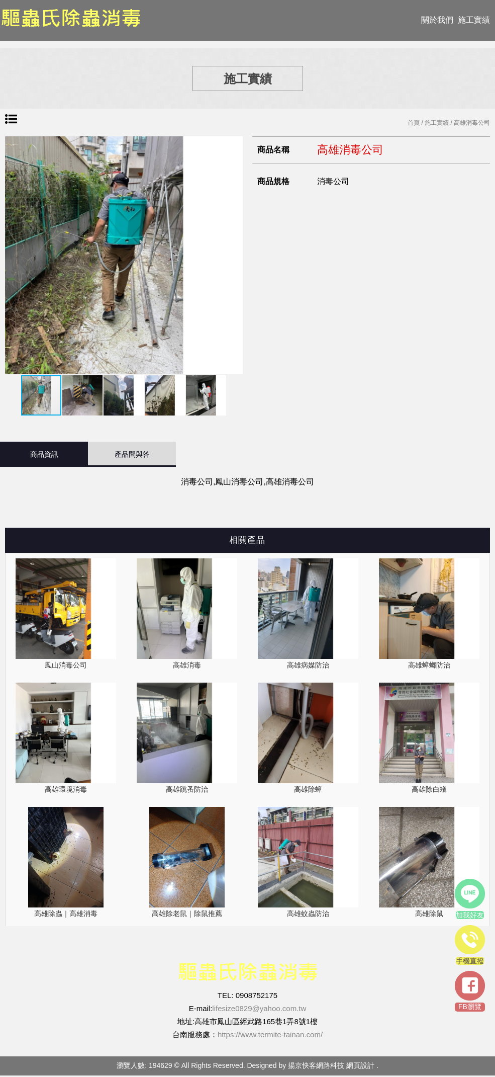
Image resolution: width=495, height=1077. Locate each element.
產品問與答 (132, 454)
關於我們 (437, 20)
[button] (234, 255)
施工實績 (474, 20)
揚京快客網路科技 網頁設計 (331, 1067)
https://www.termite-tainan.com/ (270, 1036)
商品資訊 (44, 454)
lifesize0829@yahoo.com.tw (259, 1010)
